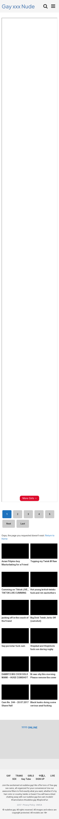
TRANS (19, 775)
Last (22, 523)
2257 (19, 805)
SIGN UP (40, 779)
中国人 (42, 775)
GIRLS (31, 775)
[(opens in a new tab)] (29, 727)
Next (8, 523)
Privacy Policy (29, 805)
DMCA (39, 805)
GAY (8, 775)
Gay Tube (26, 779)
